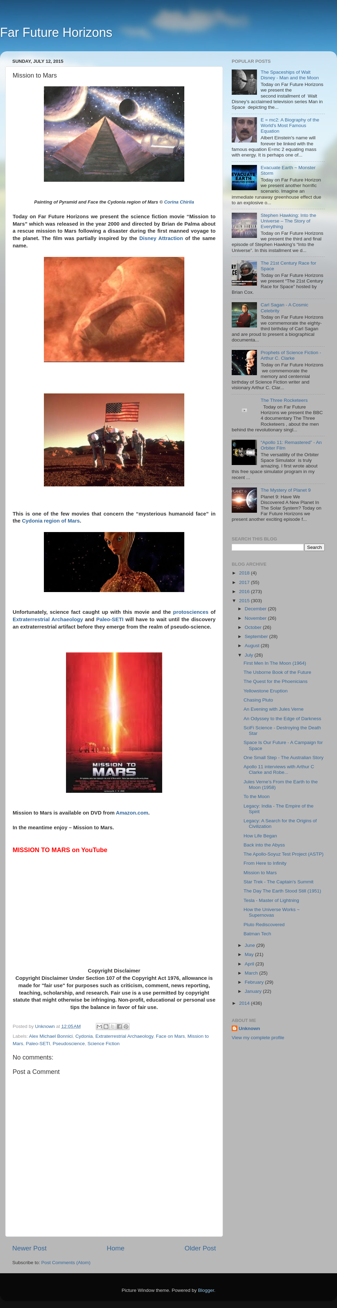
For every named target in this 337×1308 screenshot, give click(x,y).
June (250, 945)
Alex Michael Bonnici (51, 1036)
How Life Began (260, 835)
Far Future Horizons (56, 32)
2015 (245, 600)
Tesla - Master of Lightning (271, 900)
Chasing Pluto (258, 700)
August (253, 645)
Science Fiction (103, 1043)
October (254, 627)
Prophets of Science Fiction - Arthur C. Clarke (290, 355)
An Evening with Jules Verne (274, 709)
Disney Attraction (161, 238)
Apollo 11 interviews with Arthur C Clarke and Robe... (279, 769)
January (254, 991)
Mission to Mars (260, 872)
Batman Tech (257, 933)
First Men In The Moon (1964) (275, 663)
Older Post (200, 1248)
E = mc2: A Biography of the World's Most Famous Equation (289, 125)
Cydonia (84, 1036)
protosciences (191, 612)
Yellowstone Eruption (266, 690)
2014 (245, 1003)
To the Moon (257, 796)
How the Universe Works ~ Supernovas (272, 912)
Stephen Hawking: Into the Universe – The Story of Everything (288, 221)
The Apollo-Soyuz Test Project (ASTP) (284, 854)
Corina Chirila (179, 202)
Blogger (206, 1290)
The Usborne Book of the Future (277, 672)
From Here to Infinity (265, 863)
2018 (245, 573)
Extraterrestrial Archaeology (48, 619)
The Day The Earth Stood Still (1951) (282, 891)
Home (115, 1248)
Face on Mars (170, 1036)
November (256, 618)
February (255, 982)
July (250, 655)
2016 (245, 591)
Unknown (249, 1028)
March (252, 973)
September (257, 636)
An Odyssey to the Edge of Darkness (282, 718)
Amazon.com (132, 813)
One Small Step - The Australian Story (284, 757)
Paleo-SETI (110, 619)
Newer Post (29, 1248)
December (256, 608)
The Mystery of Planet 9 (285, 490)
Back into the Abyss (264, 845)
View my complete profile (258, 1037)
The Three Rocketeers (284, 400)
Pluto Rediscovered (264, 924)
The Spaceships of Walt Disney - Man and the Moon (289, 74)
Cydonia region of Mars (51, 521)
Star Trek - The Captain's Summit (278, 881)
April (250, 964)
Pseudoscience (69, 1043)
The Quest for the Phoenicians (276, 681)
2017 (245, 582)
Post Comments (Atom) (66, 1262)
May (250, 954)
